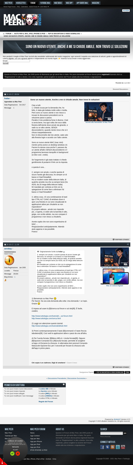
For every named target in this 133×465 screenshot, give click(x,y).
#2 (128, 244)
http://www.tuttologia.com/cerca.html (46, 318)
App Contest (35, 436)
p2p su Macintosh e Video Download (64, 34)
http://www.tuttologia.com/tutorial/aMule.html (49, 326)
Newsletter (20, 3)
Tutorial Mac (45, 3)
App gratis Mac (82, 3)
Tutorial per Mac (11, 436)
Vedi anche (15, 447)
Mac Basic (58, 3)
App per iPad (35, 444)
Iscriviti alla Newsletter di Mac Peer (98, 122)
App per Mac (35, 439)
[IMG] (47, 393)
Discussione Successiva (76, 378)
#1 (128, 94)
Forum (33, 3)
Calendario (24, 6)
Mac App (69, 3)
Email (5, 61)
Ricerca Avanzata (105, 436)
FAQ (18, 6)
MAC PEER (8, 3)
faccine (44, 391)
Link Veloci (43, 6)
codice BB (44, 389)
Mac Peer (8, 433)
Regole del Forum (46, 402)
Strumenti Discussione (120, 89)
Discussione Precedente (57, 378)
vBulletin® (117, 419)
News (32, 433)
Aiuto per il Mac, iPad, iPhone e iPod (29, 34)
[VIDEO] (48, 396)
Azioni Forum (33, 6)
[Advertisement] (33, 68)
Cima (127, 372)
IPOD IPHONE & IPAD (38, 450)
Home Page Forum (10, 6)
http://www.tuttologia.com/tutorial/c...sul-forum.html (52, 316)
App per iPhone (36, 441)
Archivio (48, 459)
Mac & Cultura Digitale (114, 286)
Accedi (126, 10)
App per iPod (35, 447)
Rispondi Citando (121, 239)
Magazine (95, 3)
